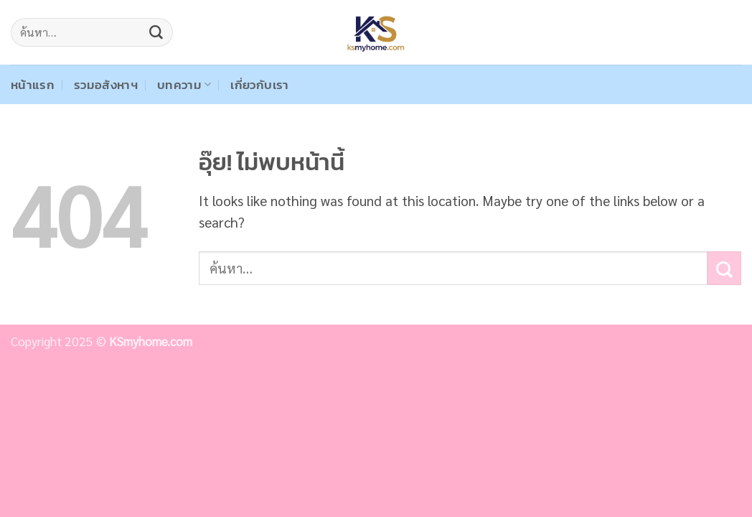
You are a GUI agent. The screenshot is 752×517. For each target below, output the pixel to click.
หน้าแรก (33, 84)
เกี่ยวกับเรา (259, 84)
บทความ (184, 84)
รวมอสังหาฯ (106, 84)
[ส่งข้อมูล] (156, 32)
